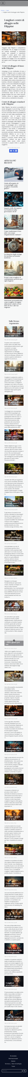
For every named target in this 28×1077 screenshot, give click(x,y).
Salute (13, 1061)
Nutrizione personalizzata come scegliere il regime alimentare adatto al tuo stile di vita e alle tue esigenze (13, 304)
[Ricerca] (12, 1070)
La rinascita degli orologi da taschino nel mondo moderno (13, 256)
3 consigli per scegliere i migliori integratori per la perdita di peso (14, 854)
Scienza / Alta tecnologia (13, 1064)
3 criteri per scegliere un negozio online (12, 783)
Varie (7, 10)
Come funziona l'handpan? (12, 713)
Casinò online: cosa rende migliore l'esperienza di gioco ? (14, 439)
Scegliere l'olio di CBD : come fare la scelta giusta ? (14, 472)
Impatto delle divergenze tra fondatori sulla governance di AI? (13, 209)
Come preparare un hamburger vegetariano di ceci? (14, 574)
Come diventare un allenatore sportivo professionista (14, 1019)
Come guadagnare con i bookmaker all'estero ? (13, 539)
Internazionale (13, 1058)
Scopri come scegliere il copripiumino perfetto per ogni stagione (13, 279)
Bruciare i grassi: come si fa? (13, 818)
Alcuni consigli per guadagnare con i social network (14, 750)
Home (2, 10)
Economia (13, 1056)
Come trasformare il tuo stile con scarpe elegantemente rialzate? (12, 233)
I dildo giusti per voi (13, 643)
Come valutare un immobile (13, 679)
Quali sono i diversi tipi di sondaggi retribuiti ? (14, 404)
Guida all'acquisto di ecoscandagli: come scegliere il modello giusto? (11, 185)
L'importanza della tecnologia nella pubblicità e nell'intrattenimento (14, 953)
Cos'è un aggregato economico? (14, 917)
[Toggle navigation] (3, 3)
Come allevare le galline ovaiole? (13, 608)
